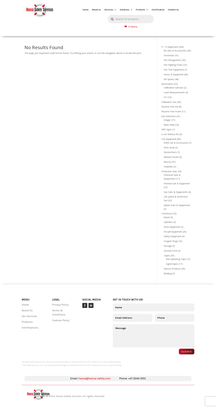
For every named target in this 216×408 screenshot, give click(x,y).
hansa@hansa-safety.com (94, 378)
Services (108, 10)
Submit (186, 351)
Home (86, 10)
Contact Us (173, 10)
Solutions (124, 10)
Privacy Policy (60, 304)
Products (140, 10)
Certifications (30, 327)
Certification (158, 10)
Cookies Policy (60, 320)
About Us (96, 10)
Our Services (30, 316)
